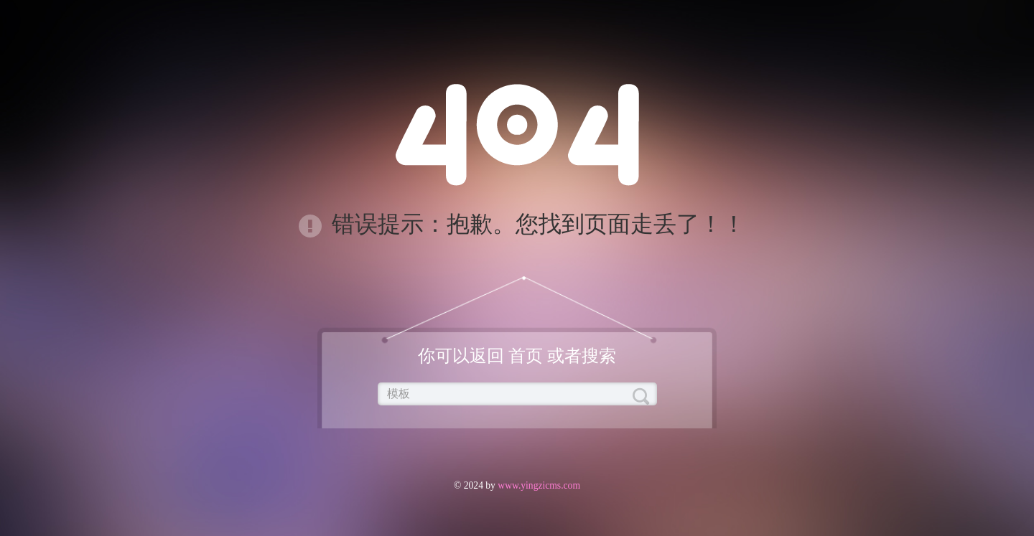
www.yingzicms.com (537, 485)
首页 (525, 356)
